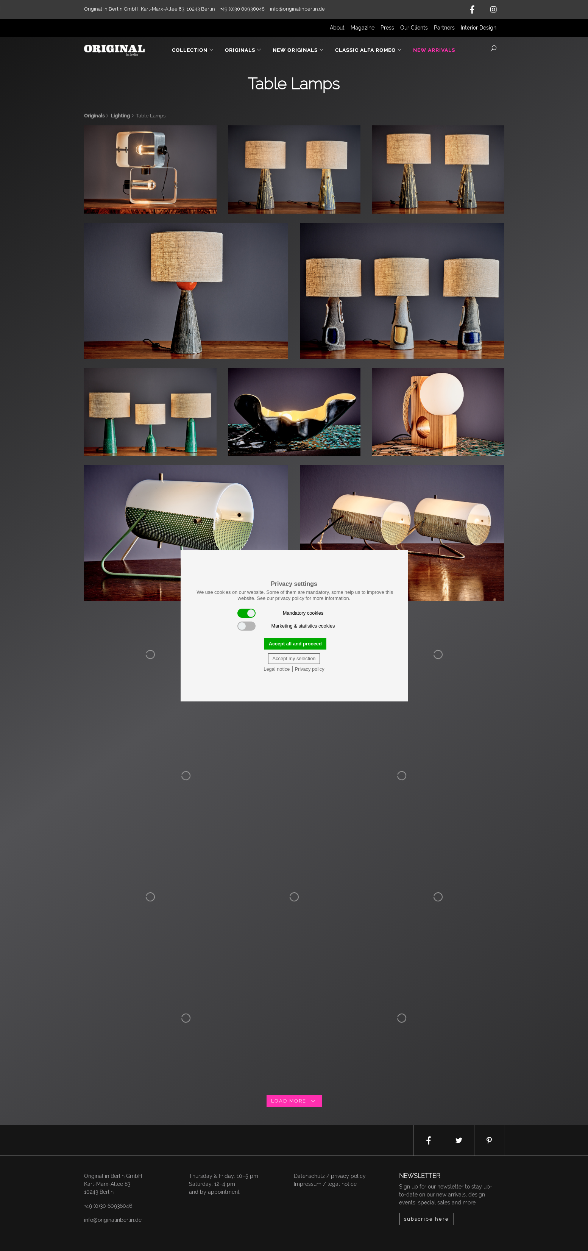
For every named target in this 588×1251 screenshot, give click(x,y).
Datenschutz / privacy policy (330, 1176)
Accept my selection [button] (294, 658)
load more (294, 1101)
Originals (94, 116)
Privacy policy (309, 669)
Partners (444, 28)
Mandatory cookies (280, 613)
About (337, 28)
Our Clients (414, 28)
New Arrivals (434, 50)
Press (387, 28)
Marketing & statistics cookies (286, 626)
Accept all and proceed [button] (295, 644)
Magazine (362, 28)
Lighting (120, 116)
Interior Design (478, 28)
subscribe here (426, 1219)
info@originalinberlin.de (297, 9)
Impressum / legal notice (325, 1184)
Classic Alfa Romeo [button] (368, 50)
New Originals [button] (298, 50)
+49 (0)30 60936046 (108, 1206)
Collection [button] (193, 50)
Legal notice (277, 669)
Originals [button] (243, 50)
